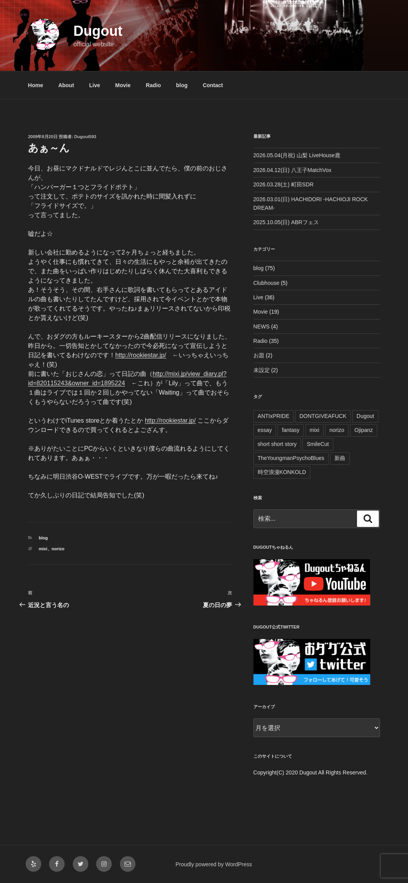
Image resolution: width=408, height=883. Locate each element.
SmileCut (318, 444)
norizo (58, 548)
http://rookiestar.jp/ (140, 355)
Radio (153, 85)
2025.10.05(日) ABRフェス (286, 222)
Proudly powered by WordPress (214, 864)
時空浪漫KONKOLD (282, 472)
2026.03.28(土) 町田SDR (283, 184)
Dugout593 (85, 136)
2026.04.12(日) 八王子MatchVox (292, 170)
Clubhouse (266, 283)
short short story (277, 444)
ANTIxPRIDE (274, 416)
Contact (213, 85)
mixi (43, 548)
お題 (258, 355)
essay (265, 430)
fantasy (290, 430)
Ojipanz (363, 430)
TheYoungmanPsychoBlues (291, 458)
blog (182, 85)
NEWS (261, 326)
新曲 (339, 458)
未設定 (261, 370)
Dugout (97, 31)
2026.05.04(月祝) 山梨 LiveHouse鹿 (296, 155)
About (66, 85)
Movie (123, 85)
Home (35, 85)
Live (94, 85)
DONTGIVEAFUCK (322, 416)
